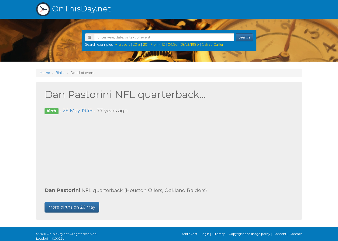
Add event (189, 234)
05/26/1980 (190, 44)
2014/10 (149, 44)
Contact (296, 234)
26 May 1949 (78, 110)
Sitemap (218, 234)
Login (205, 234)
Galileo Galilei (212, 44)
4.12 (162, 44)
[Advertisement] (169, 150)
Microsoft (122, 44)
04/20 (173, 44)
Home (45, 73)
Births (60, 73)
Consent (279, 234)
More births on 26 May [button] (71, 207)
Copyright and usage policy (249, 234)
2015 (136, 44)
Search (244, 37)
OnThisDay (73, 9)
